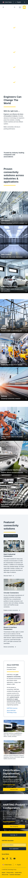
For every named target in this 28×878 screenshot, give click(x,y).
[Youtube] (14, 858)
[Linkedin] (3, 858)
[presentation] (18, 2)
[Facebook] (7, 858)
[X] (10, 858)
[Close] (24, 2)
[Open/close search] (14, 7)
